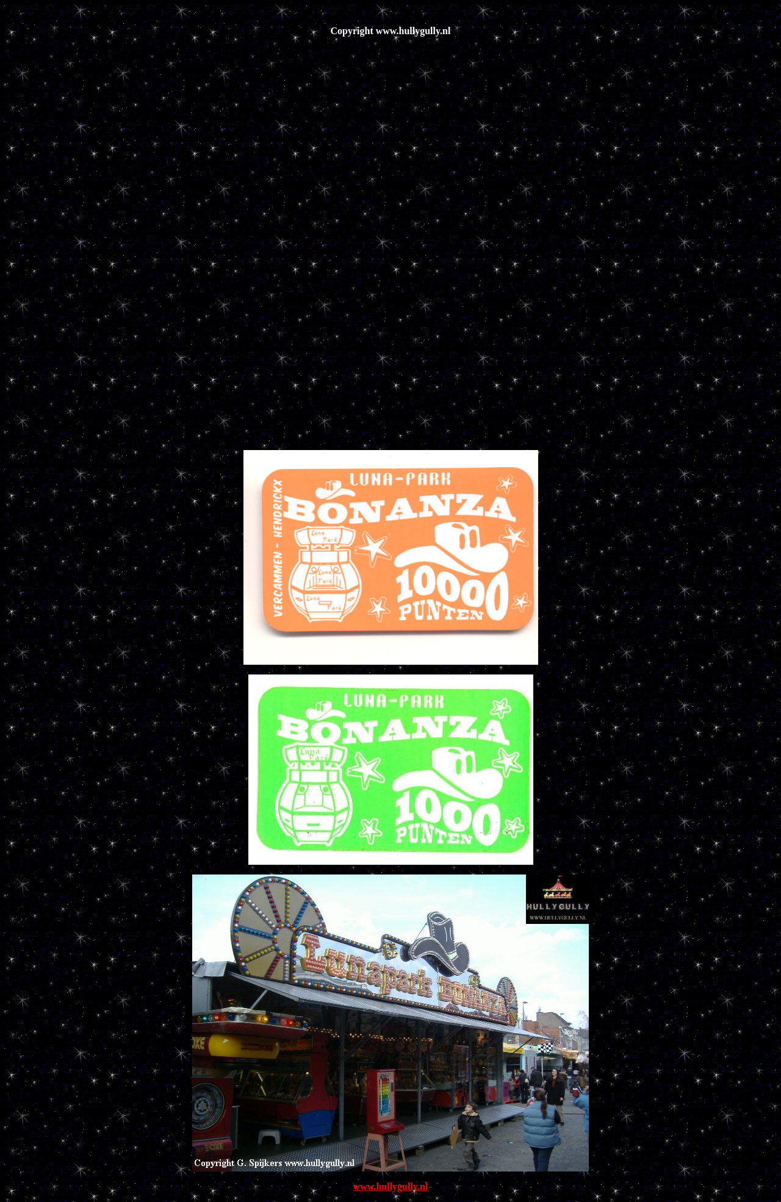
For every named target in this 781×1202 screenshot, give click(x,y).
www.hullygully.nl (390, 1186)
